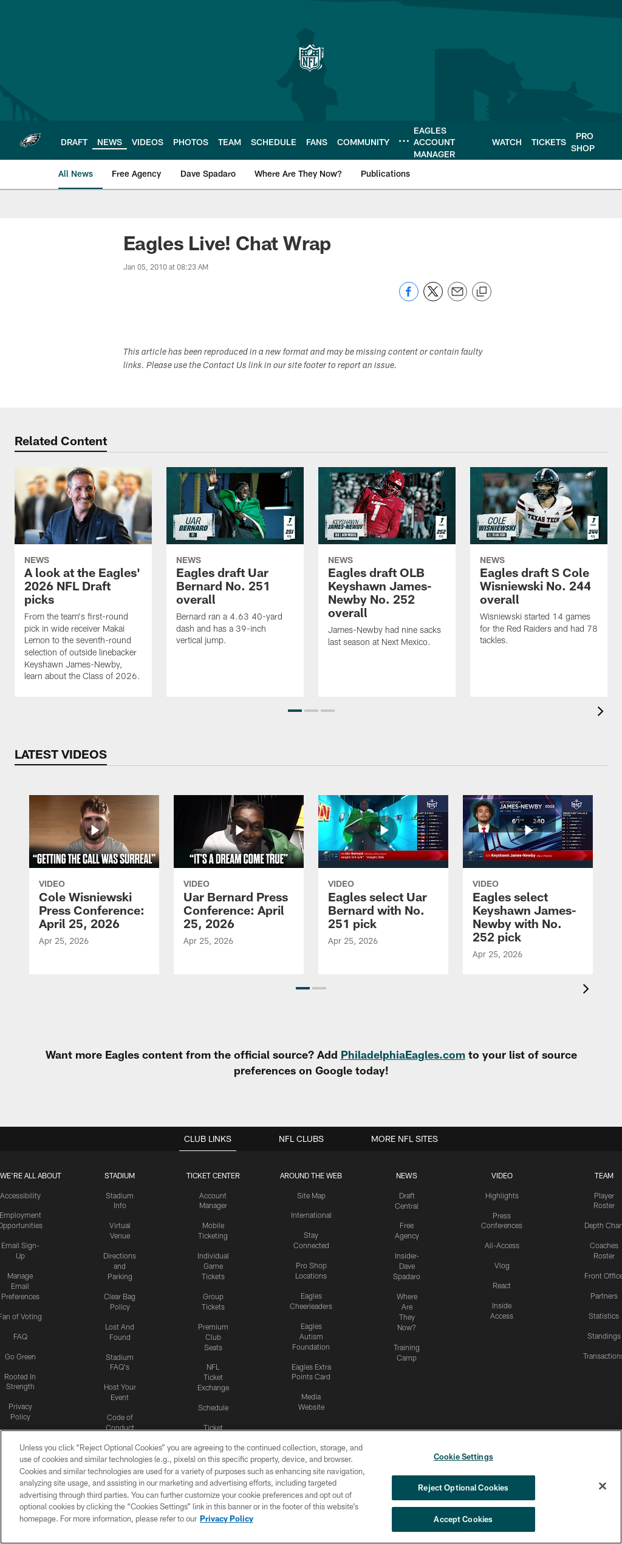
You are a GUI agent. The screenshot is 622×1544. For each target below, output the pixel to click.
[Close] (602, 1486)
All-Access (501, 1245)
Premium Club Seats (213, 1336)
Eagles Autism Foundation (310, 1335)
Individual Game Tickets (213, 1265)
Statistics (604, 1315)
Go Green (20, 1355)
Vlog (501, 1265)
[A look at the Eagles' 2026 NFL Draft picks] (83, 582)
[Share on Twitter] (433, 298)
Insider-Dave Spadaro (406, 1265)
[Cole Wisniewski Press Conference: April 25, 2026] (94, 878)
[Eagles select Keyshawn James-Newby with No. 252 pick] (528, 885)
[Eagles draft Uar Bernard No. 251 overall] (235, 564)
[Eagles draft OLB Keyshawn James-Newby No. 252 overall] (387, 565)
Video (501, 1175)
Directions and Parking (120, 1265)
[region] (311, 1487)
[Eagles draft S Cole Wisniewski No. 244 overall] (538, 564)
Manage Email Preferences (20, 1285)
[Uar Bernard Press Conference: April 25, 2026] (239, 878)
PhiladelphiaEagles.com (403, 1054)
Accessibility (20, 1195)
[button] (295, 710)
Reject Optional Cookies (463, 1487)
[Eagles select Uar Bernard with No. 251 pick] (383, 878)
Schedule (213, 1406)
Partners (603, 1295)
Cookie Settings (463, 1456)
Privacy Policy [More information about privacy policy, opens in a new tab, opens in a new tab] (226, 1518)
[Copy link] (481, 292)
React (502, 1285)
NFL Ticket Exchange (213, 1376)
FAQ (20, 1335)
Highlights (501, 1195)
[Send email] (457, 298)
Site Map (310, 1195)
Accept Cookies (463, 1518)
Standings (603, 1335)
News (406, 1175)
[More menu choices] (404, 141)
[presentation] (602, 712)
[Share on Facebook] (409, 298)
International (310, 1215)
